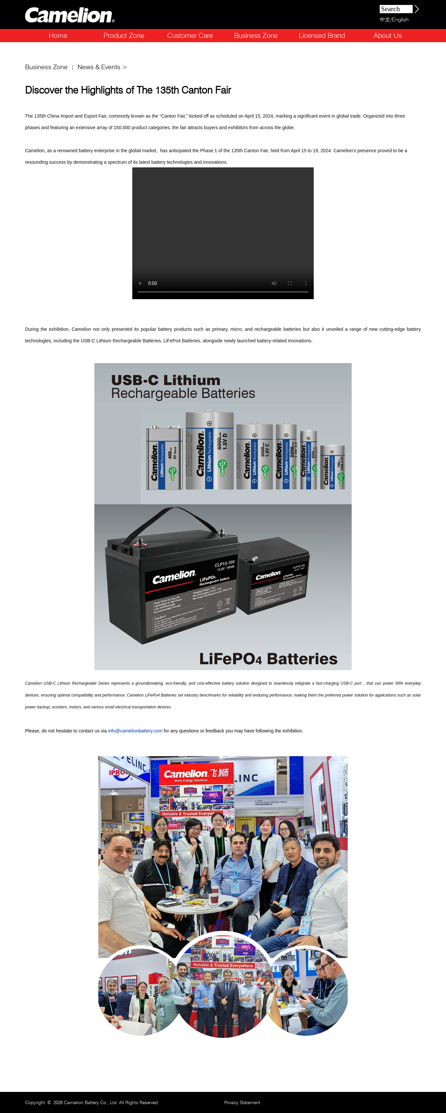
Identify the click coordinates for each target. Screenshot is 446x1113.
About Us (388, 35)
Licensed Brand (322, 35)
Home (58, 35)
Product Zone (124, 35)
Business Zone (256, 35)
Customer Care (190, 35)
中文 (385, 19)
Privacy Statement (242, 1102)
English (400, 19)
